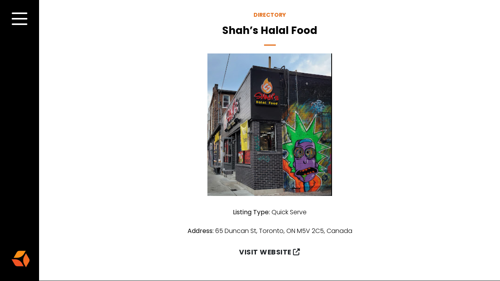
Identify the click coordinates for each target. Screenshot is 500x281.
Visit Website (269, 252)
